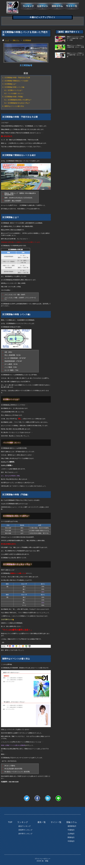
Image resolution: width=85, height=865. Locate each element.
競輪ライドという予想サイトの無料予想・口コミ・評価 (75, 55)
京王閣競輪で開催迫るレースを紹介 (15, 81)
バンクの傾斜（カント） (14, 93)
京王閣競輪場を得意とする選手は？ (18, 100)
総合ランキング (25, 826)
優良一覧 (41, 822)
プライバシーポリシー (42, 858)
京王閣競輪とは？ (9, 84)
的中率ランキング (25, 833)
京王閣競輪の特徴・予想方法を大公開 (16, 77)
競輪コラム (71, 822)
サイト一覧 (56, 822)
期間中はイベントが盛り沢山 (13, 106)
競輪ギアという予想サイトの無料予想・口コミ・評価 (75, 46)
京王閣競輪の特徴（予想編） (13, 96)
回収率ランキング (25, 830)
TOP (10, 822)
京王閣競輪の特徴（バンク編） (13, 87)
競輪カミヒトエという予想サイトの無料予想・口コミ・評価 (75, 38)
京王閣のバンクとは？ (13, 90)
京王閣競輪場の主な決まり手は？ (17, 103)
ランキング (22, 822)
